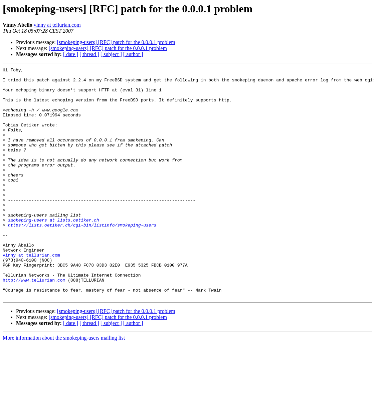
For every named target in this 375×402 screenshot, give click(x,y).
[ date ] (70, 54)
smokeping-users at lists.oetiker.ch (53, 251)
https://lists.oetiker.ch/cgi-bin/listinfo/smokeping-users (82, 257)
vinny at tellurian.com (57, 25)
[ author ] (133, 54)
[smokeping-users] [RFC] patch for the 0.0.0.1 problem (116, 42)
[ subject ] (111, 54)
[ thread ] (89, 54)
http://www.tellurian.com (34, 323)
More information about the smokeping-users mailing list (64, 384)
